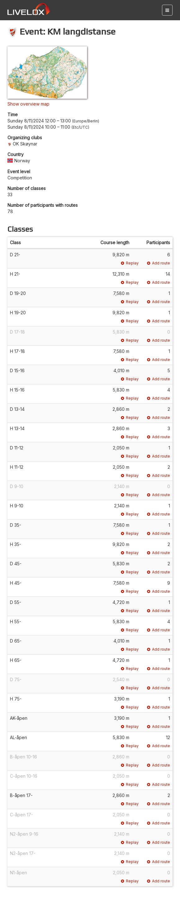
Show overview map (28, 104)
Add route (158, 263)
